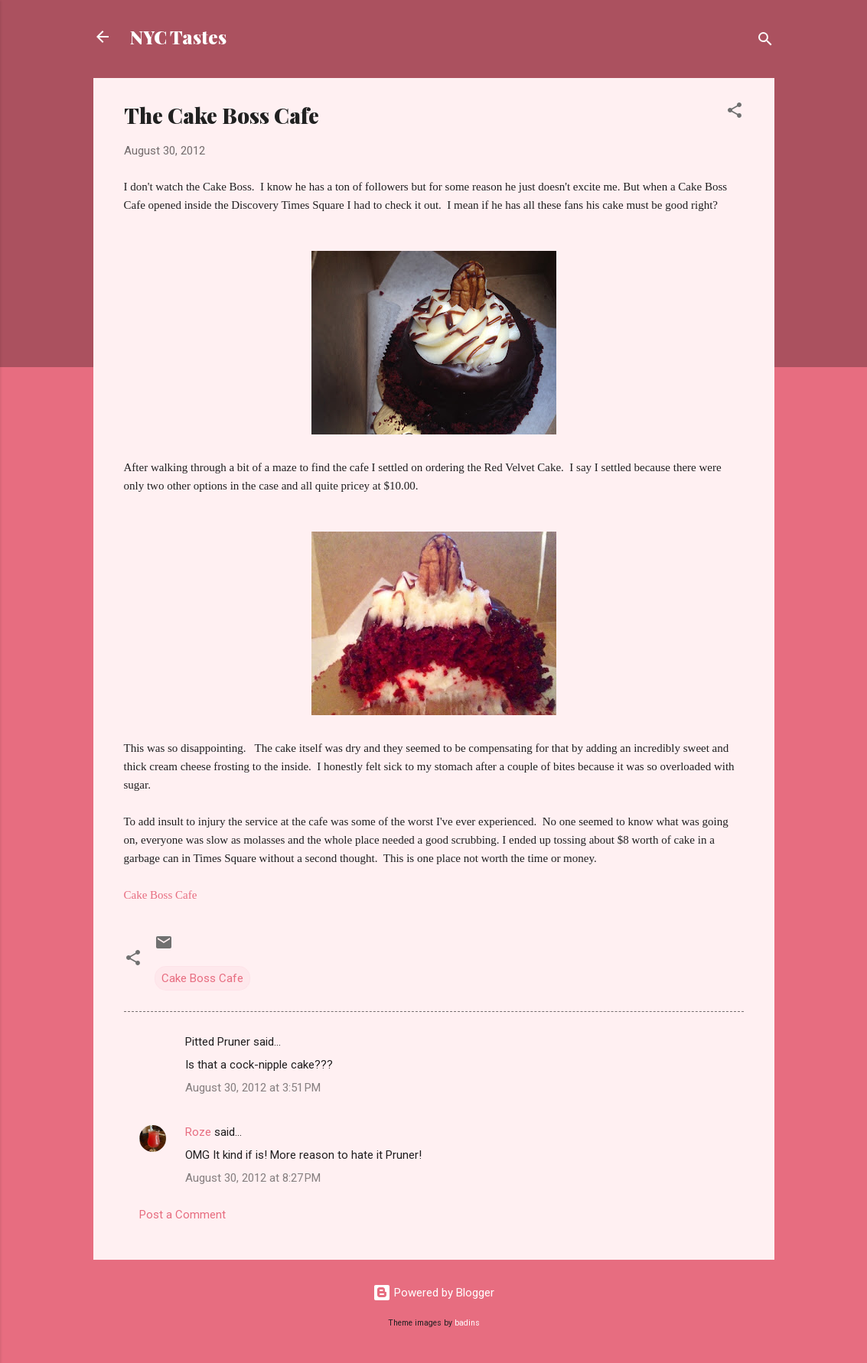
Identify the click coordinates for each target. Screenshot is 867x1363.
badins (467, 1323)
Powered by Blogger (433, 1293)
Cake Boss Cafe (202, 978)
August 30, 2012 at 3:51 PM (253, 1088)
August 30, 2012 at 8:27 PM (253, 1178)
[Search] (765, 41)
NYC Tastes (178, 36)
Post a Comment (182, 1214)
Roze (198, 1132)
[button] (734, 113)
